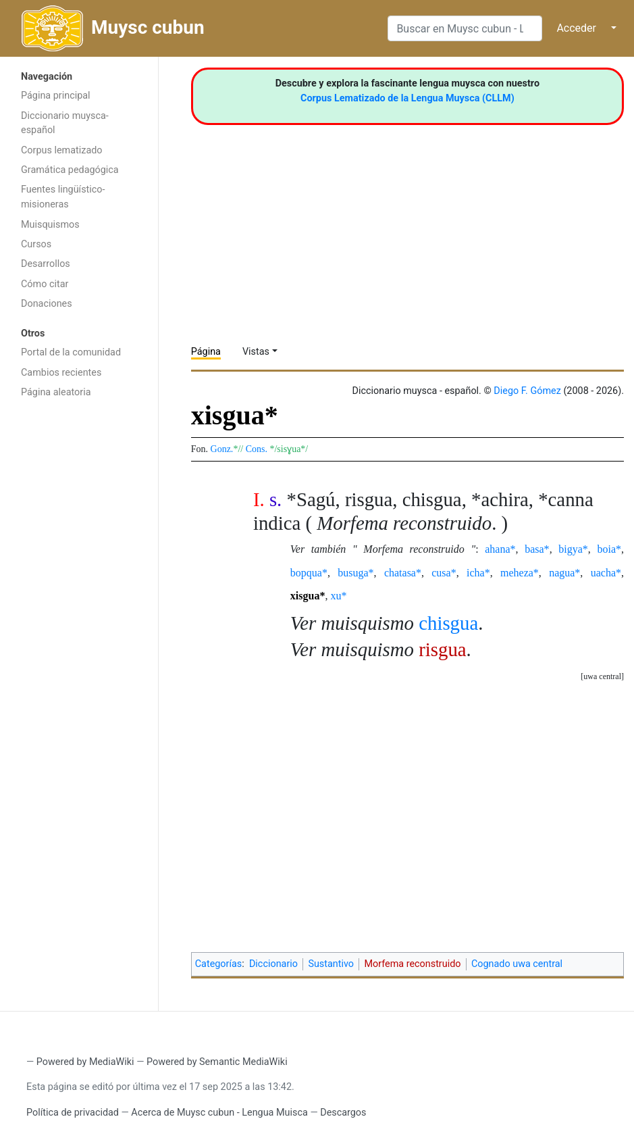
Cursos (36, 244)
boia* (609, 549)
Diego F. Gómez (527, 391)
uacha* (606, 572)
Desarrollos (45, 264)
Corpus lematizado (62, 150)
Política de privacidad (72, 1112)
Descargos (343, 1112)
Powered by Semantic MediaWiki (217, 1062)
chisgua (448, 623)
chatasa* (402, 572)
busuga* (355, 572)
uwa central (602, 676)
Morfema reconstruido (412, 964)
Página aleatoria (56, 392)
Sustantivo (331, 964)
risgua (442, 649)
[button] (602, 677)
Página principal (55, 95)
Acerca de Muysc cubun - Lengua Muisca (219, 1112)
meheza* (519, 572)
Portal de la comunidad (71, 352)
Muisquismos (50, 224)
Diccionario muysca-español (65, 123)
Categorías (218, 964)
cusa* (443, 572)
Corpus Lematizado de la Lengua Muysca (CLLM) (407, 98)
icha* (478, 572)
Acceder (576, 28)
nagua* (564, 572)
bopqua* (308, 572)
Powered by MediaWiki (85, 1062)
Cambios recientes (61, 372)
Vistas (255, 351)
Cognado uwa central (516, 964)
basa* (537, 549)
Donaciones (46, 303)
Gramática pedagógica (70, 170)
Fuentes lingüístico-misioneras (63, 197)
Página (206, 351)
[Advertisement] (79, 620)
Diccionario (273, 964)
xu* (338, 595)
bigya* (573, 549)
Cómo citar (44, 284)
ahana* (500, 549)
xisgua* (307, 595)
